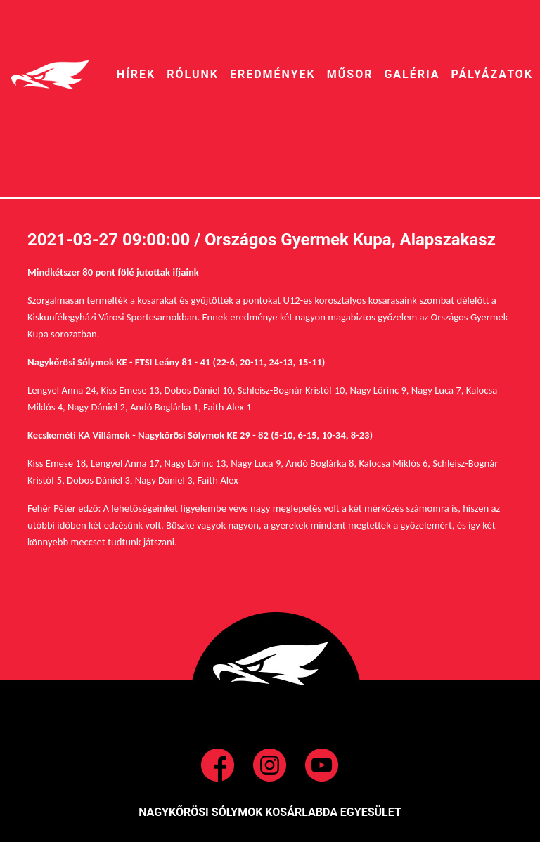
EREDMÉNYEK (273, 74)
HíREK (136, 74)
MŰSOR (350, 74)
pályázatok (492, 74)
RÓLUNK (193, 74)
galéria (411, 74)
